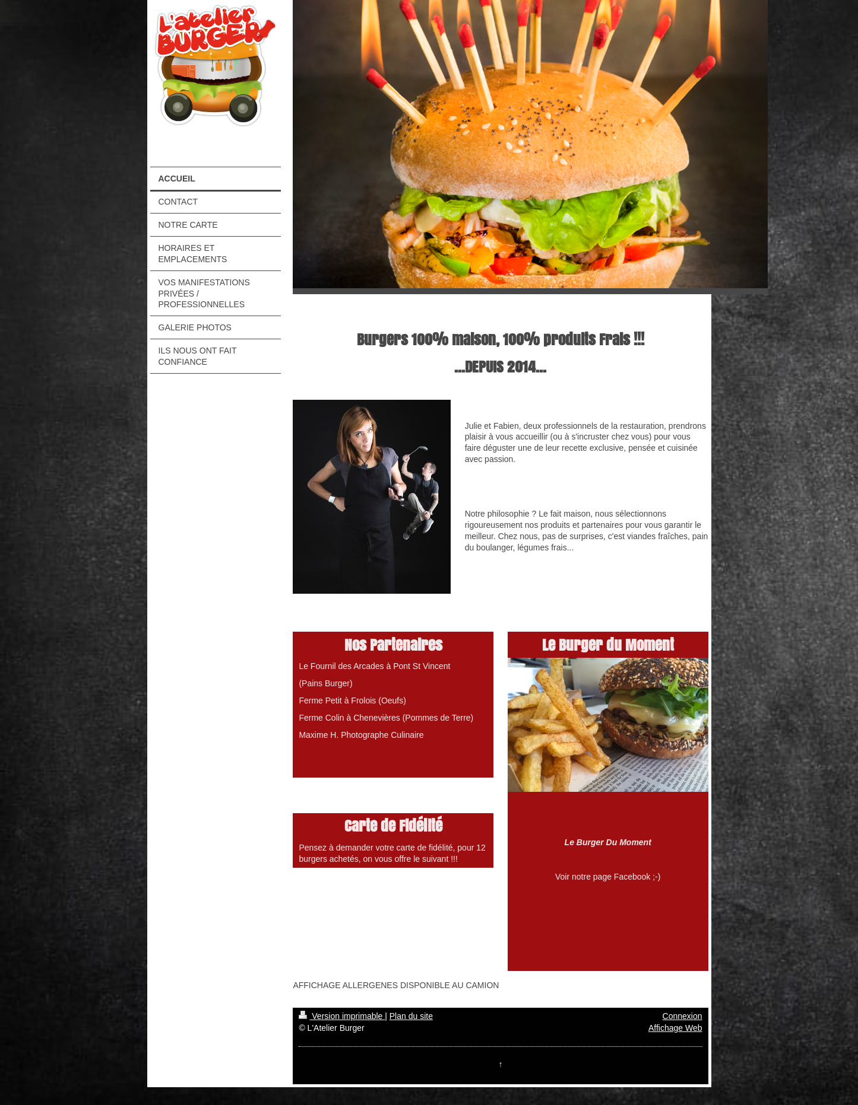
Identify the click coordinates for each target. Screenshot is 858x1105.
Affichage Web (675, 1028)
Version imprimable (342, 1016)
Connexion (682, 1016)
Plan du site (411, 1016)
